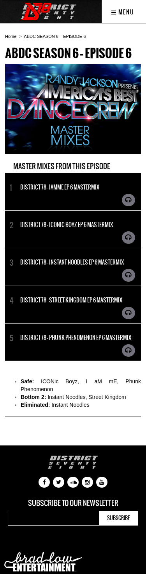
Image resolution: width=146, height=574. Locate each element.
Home (10, 36)
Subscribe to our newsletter (73, 503)
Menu (122, 12)
